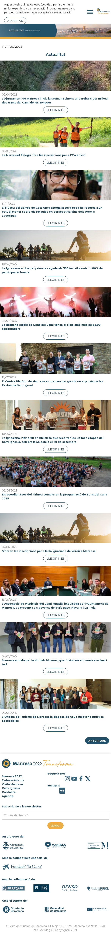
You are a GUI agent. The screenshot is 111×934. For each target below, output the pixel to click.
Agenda (7, 796)
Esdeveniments (13, 780)
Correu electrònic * (16, 815)
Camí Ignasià (11, 788)
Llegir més (55, 110)
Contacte (9, 792)
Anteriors (97, 741)
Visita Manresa (12, 784)
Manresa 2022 (12, 46)
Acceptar (15, 21)
